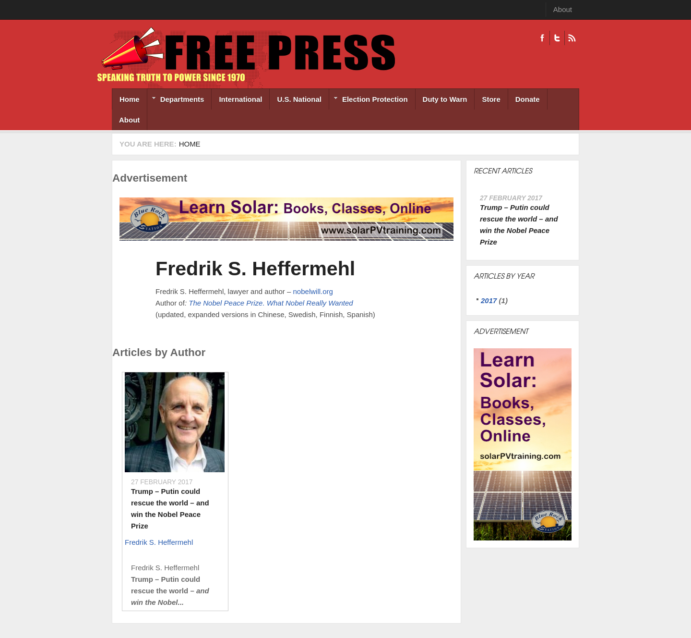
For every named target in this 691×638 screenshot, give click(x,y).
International (240, 99)
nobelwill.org (313, 291)
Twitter (556, 38)
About (562, 9)
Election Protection (368, 100)
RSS (571, 38)
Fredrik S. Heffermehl (255, 269)
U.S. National (299, 99)
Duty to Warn (445, 99)
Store (491, 99)
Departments (175, 100)
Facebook (542, 38)
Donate (527, 99)
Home (129, 99)
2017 (489, 300)
